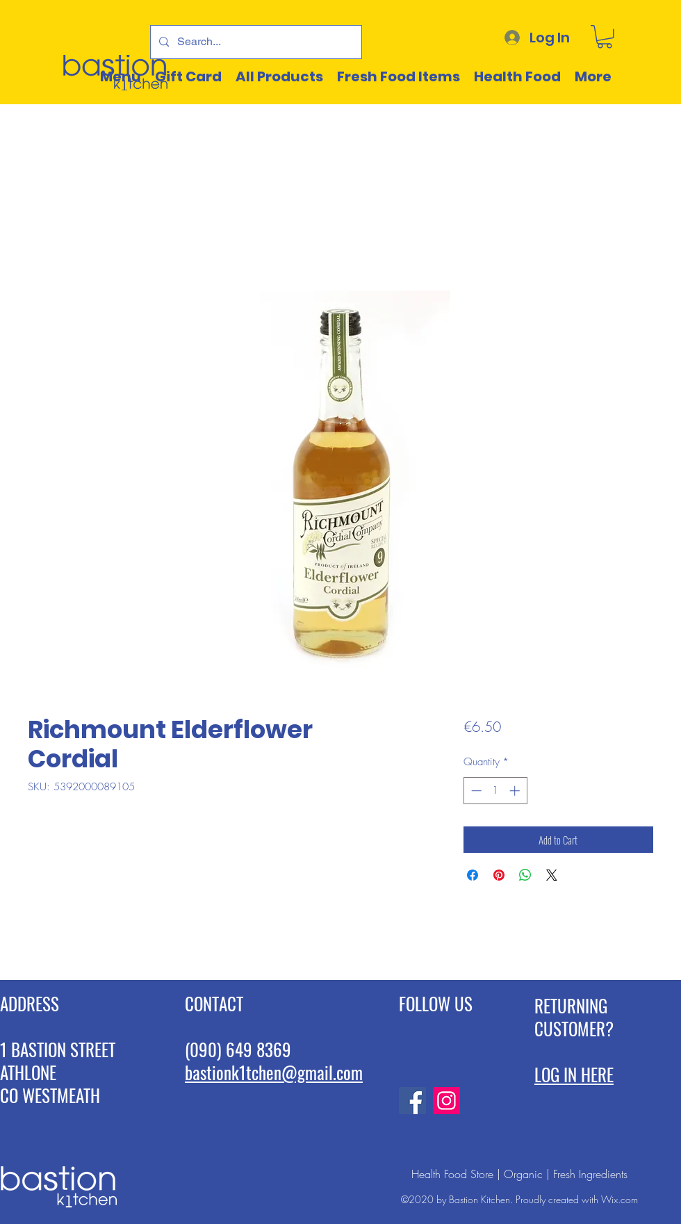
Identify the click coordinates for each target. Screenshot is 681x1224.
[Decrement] (475, 790)
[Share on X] (551, 875)
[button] (604, 37)
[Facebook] (412, 1100)
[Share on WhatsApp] (525, 875)
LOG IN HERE (574, 1074)
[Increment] (516, 790)
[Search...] (254, 42)
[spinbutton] (495, 790)
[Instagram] (446, 1100)
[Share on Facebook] (472, 875)
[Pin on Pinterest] (499, 875)
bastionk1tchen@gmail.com (274, 1072)
